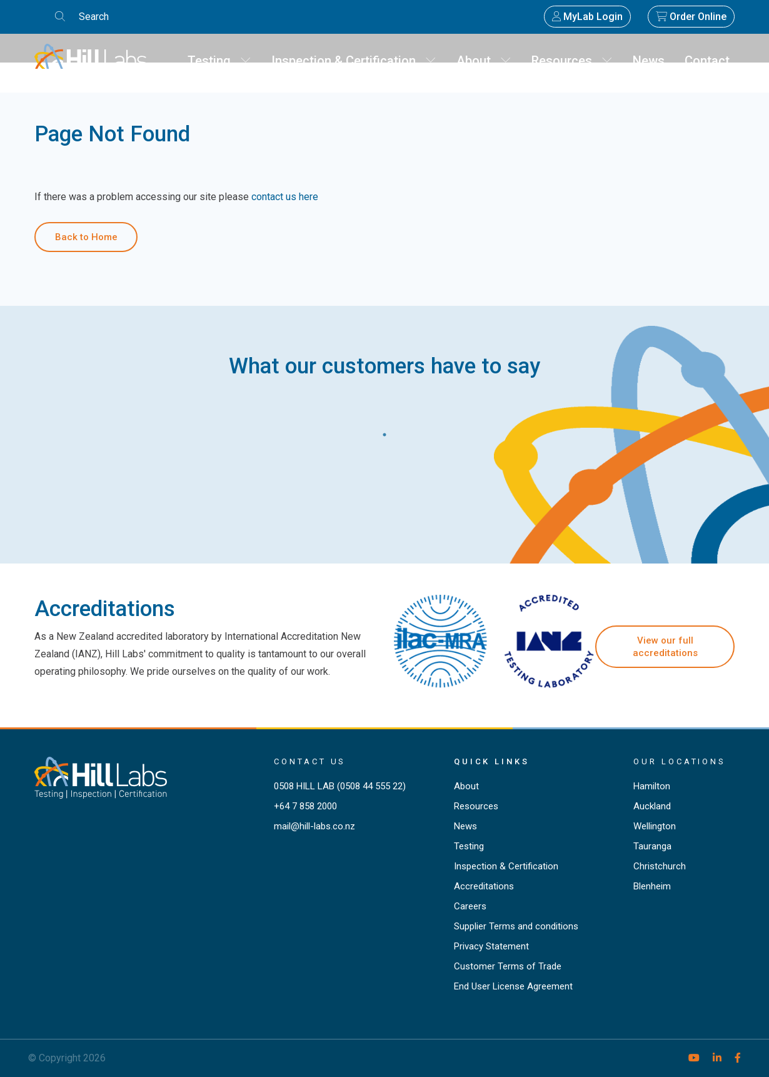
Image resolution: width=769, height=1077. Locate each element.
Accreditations (484, 886)
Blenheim (652, 886)
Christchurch (659, 866)
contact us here (284, 197)
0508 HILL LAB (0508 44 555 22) (340, 786)
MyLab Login (587, 17)
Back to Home (86, 237)
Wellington (654, 826)
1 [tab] (384, 431)
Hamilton (651, 786)
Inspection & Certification (353, 60)
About (483, 60)
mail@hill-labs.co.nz (314, 826)
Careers (470, 906)
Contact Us (310, 761)
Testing (219, 60)
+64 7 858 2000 (305, 806)
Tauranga (652, 846)
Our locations (679, 761)
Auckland (652, 806)
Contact (707, 60)
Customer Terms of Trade (507, 966)
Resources (572, 60)
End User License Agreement (513, 986)
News (649, 60)
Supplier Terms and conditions (516, 926)
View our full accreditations (665, 647)
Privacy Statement (491, 946)
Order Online (691, 17)
